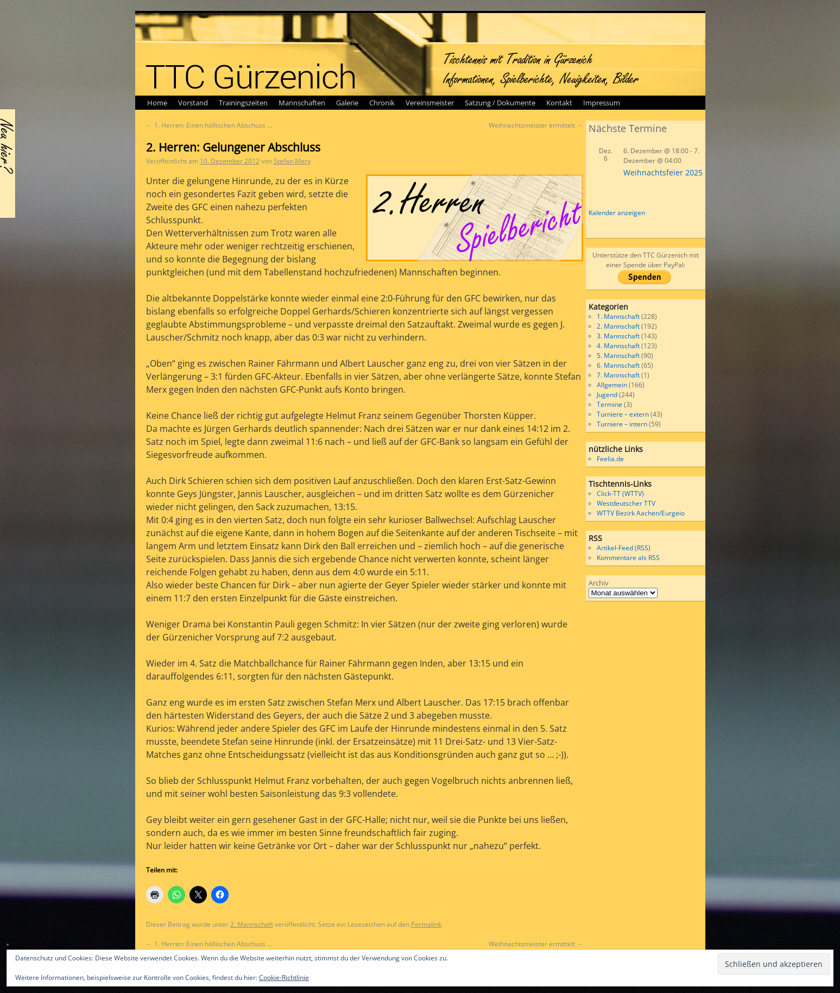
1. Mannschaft (618, 316)
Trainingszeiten (243, 103)
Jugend (607, 394)
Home (157, 103)
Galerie (347, 103)
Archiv (599, 583)
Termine (609, 404)
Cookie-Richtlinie (284, 977)
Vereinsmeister (430, 103)
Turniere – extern (623, 414)
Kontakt (559, 103)
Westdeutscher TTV (626, 503)
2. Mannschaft (251, 924)
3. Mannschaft (618, 336)
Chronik (382, 103)
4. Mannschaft (618, 345)
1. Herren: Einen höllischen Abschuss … (209, 125)
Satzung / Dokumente (500, 103)
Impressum (601, 103)
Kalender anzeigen (617, 212)
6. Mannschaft (618, 365)
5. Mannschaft (618, 355)
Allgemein (612, 384)
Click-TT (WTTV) (620, 493)
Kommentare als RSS (628, 557)
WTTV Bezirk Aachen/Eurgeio (641, 513)
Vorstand (193, 103)
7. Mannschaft (618, 375)
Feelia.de (610, 458)
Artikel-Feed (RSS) (623, 547)
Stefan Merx (292, 161)
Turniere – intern (622, 424)
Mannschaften (302, 103)
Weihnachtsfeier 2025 (663, 172)
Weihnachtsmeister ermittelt (536, 125)
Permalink (426, 924)
